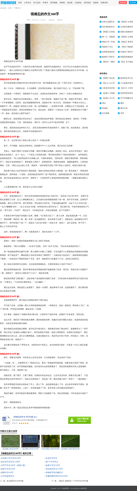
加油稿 (104, 108)
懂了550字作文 (52, 462)
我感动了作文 (107, 47)
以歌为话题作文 (108, 22)
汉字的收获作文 (7, 476)
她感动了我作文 (108, 57)
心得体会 (78, 3)
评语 (122, 113)
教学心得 (124, 108)
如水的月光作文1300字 (10, 462)
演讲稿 (62, 3)
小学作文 (27, 3)
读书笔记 (87, 3)
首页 (20, 3)
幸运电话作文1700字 (54, 469)
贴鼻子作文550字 (53, 465)
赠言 (122, 103)
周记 (104, 103)
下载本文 (60, 20)
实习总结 (36, 3)
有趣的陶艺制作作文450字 (57, 476)
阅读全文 (52, 20)
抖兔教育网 (65, 488)
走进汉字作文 (51, 458)
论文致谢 (105, 113)
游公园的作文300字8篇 (15, 481)
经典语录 (104, 3)
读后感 (69, 3)
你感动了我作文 (126, 52)
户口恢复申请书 (126, 83)
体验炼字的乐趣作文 (54, 472)
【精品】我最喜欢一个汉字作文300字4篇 (73, 481)
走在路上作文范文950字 (11, 458)
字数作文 (17, 8)
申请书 (45, 3)
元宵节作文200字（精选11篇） (14, 465)
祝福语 (96, 3)
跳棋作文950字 (7, 472)
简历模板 (53, 3)
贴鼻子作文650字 (8, 469)
